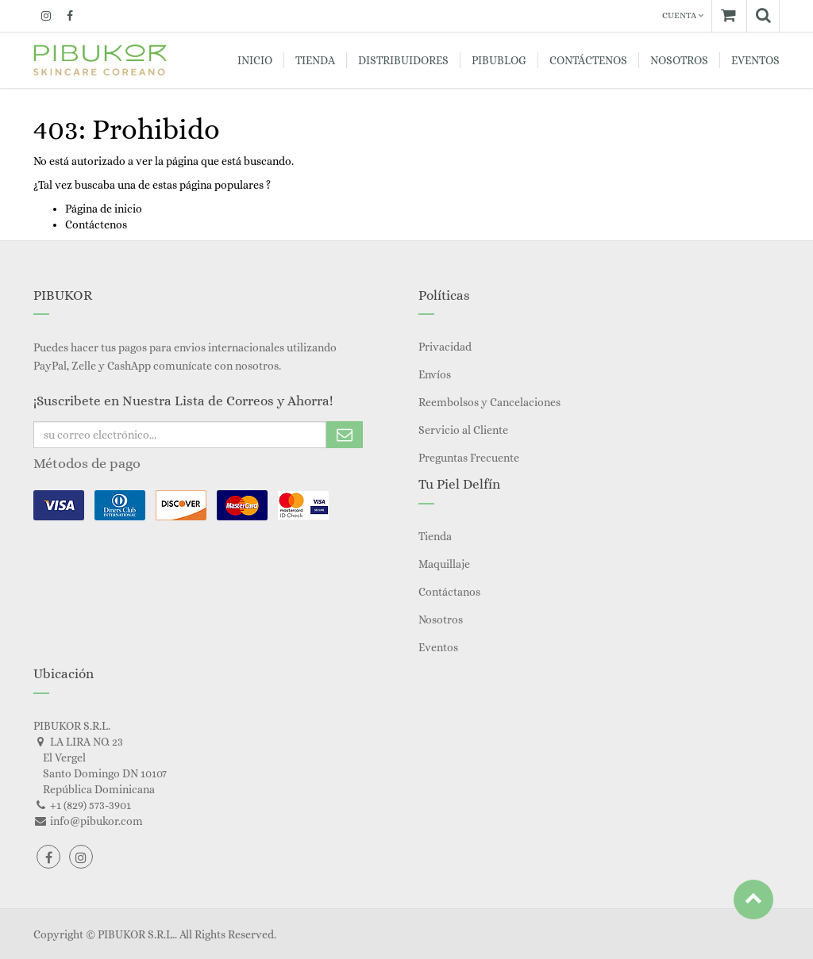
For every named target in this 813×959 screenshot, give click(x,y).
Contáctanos (449, 591)
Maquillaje (444, 564)
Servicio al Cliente (463, 430)
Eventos (438, 647)
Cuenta (682, 15)
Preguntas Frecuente (468, 457)
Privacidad (445, 346)
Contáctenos (96, 224)
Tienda (435, 536)
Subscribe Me (345, 435)
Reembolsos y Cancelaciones (489, 402)
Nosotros (440, 619)
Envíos (434, 374)
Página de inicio (103, 208)
